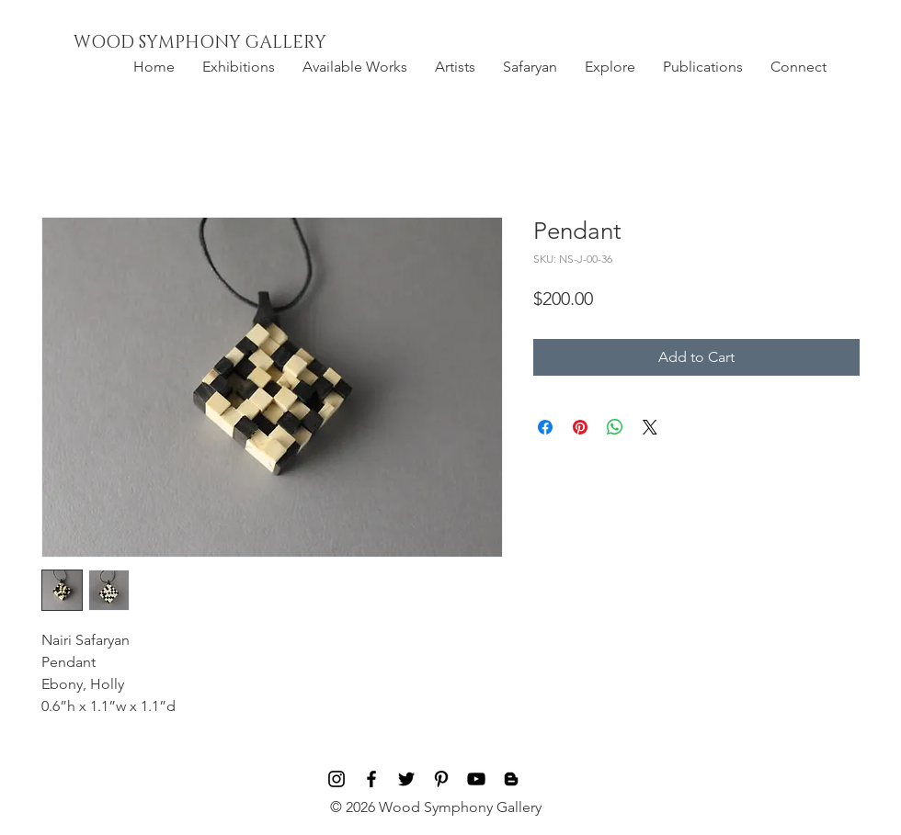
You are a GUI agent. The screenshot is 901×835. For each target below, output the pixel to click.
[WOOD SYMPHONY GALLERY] (242, 43)
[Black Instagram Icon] (336, 779)
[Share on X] (650, 427)
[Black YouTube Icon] (476, 779)
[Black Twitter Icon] (406, 779)
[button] (238, 67)
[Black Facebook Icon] (371, 779)
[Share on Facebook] (545, 427)
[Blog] (511, 779)
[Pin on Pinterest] (580, 427)
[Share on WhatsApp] (615, 427)
